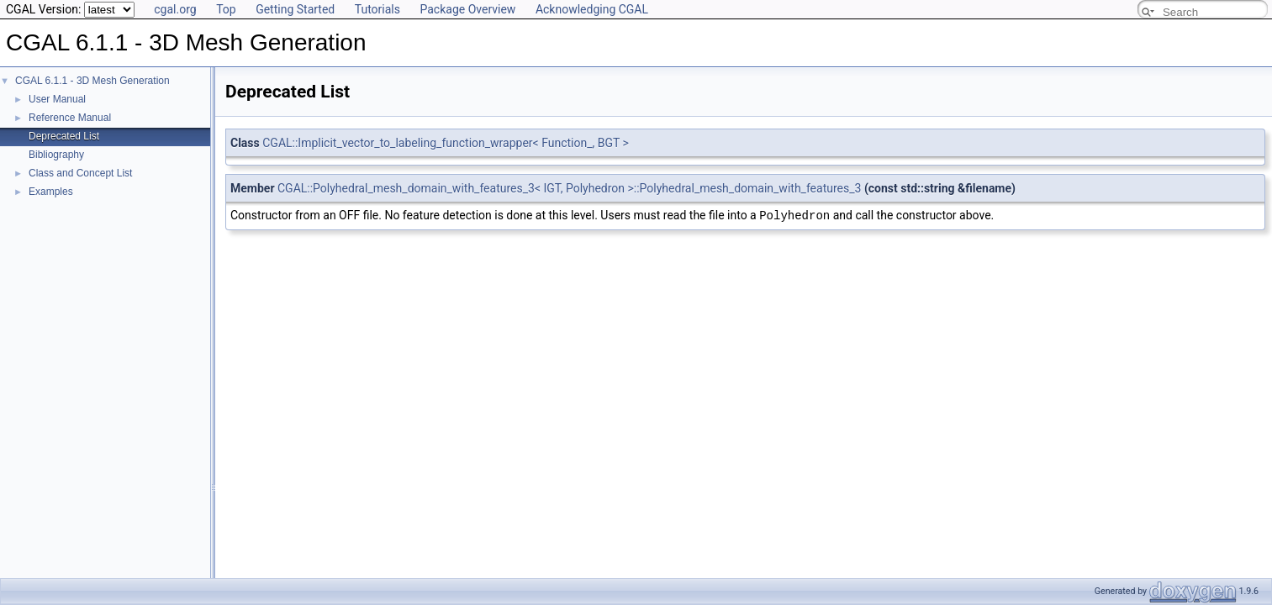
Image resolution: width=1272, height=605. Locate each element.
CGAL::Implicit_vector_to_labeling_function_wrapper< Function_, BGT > (445, 143)
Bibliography (56, 154)
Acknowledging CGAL (592, 9)
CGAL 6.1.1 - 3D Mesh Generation (92, 81)
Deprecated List (64, 136)
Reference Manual (70, 118)
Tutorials (377, 9)
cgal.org (175, 9)
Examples (51, 191)
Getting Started (295, 9)
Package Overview (467, 9)
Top (226, 9)
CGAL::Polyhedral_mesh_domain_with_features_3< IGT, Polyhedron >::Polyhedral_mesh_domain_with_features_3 (569, 188)
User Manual (57, 99)
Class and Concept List (80, 173)
